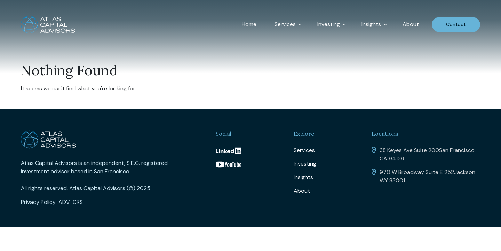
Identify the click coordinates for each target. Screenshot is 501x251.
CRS (78, 202)
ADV (64, 202)
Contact (456, 24)
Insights (371, 24)
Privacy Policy (38, 202)
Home (249, 24)
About (411, 24)
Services (285, 24)
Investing (328, 24)
